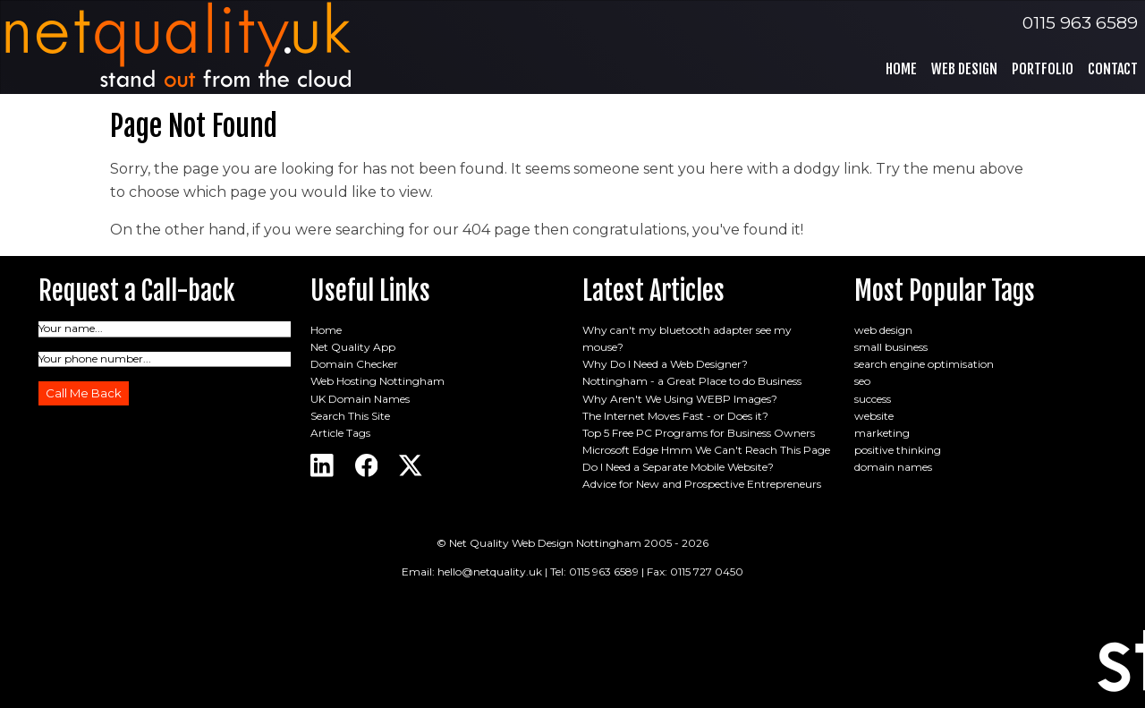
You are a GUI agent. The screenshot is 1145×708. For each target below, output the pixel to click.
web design (883, 330)
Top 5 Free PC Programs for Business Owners (698, 432)
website (874, 415)
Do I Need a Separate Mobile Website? (678, 466)
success (872, 398)
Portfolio (1042, 69)
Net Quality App (352, 347)
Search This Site (350, 415)
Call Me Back (84, 393)
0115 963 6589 (1080, 22)
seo (862, 381)
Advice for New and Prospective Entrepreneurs (701, 483)
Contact (1113, 69)
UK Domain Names (360, 398)
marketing (882, 432)
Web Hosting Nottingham (377, 381)
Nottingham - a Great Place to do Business (692, 381)
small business (891, 347)
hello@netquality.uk (489, 571)
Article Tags (340, 432)
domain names (893, 466)
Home (901, 69)
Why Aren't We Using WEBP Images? (679, 398)
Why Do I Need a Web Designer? (665, 364)
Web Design (964, 69)
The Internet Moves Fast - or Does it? (675, 415)
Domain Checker (354, 364)
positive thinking (897, 449)
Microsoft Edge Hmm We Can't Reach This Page (706, 449)
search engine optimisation (924, 364)
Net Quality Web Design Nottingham (545, 543)
